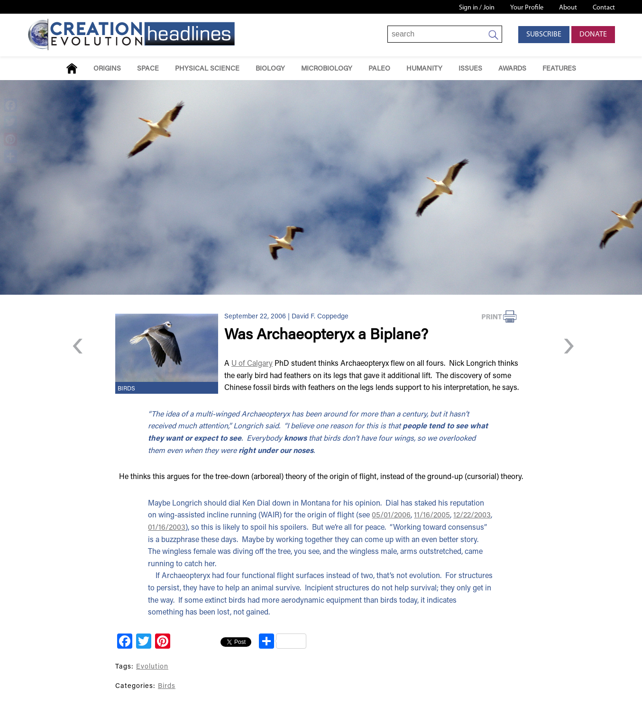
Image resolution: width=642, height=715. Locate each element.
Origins (107, 68)
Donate (593, 34)
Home (71, 68)
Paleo (379, 68)
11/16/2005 (432, 515)
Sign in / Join (477, 7)
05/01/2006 (391, 515)
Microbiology (326, 68)
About (568, 7)
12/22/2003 (472, 515)
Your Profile (526, 7)
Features (559, 68)
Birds (126, 389)
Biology (270, 68)
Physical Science (207, 68)
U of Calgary (252, 364)
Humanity (424, 68)
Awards (512, 68)
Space (148, 68)
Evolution (152, 666)
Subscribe (543, 34)
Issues (470, 68)
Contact (604, 7)
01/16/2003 (166, 528)
